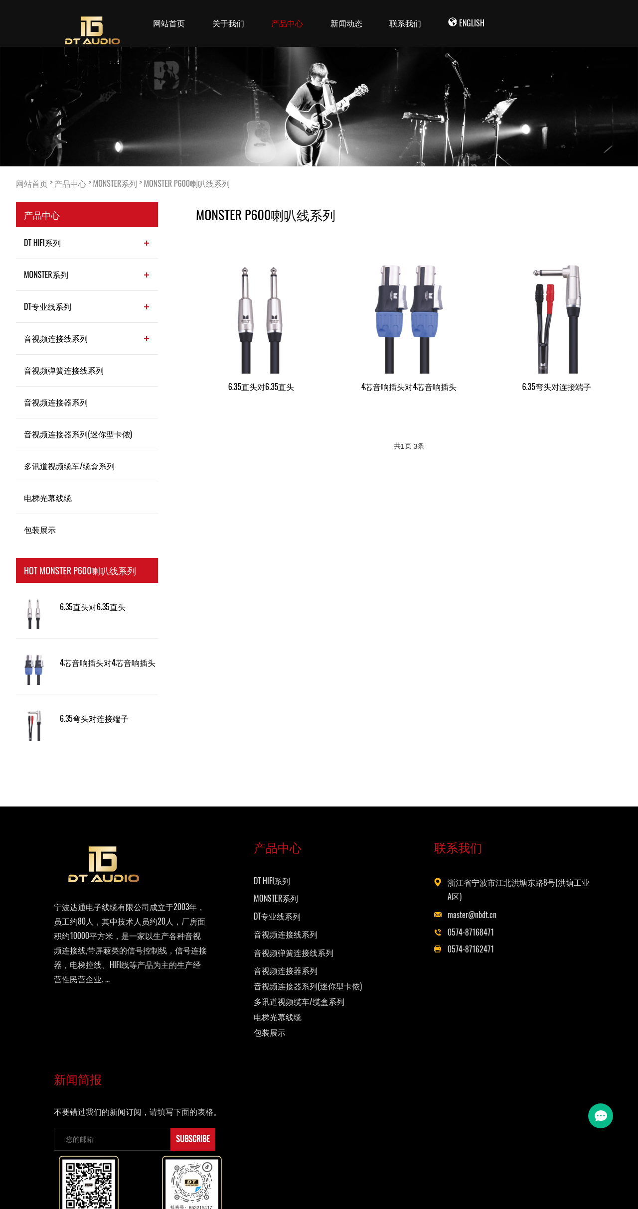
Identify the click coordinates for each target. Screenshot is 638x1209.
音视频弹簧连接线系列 (64, 370)
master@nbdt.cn (383, 918)
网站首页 (169, 23)
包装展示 (40, 530)
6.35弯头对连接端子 (94, 718)
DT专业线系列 (47, 306)
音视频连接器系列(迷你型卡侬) (78, 434)
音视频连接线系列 (56, 338)
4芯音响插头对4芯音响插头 (108, 663)
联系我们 (405, 23)
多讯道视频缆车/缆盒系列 (69, 466)
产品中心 (287, 23)
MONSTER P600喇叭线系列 (187, 183)
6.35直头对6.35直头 (93, 607)
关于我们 (228, 23)
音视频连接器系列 (56, 402)
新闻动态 (346, 23)
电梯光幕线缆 (48, 498)
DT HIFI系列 (42, 243)
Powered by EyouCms (442, 1189)
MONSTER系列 (115, 183)
